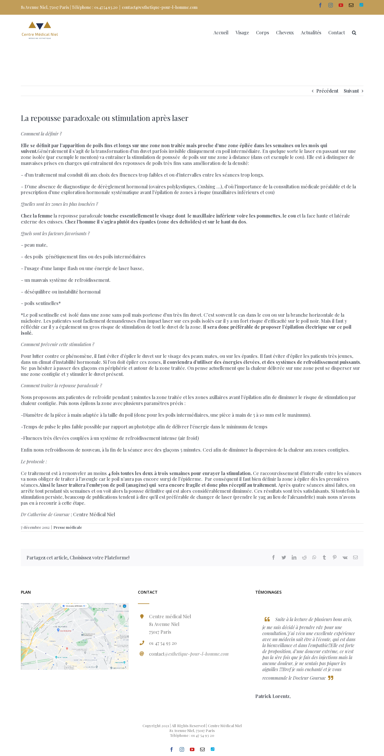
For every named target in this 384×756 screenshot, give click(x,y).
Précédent (327, 91)
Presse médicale (67, 527)
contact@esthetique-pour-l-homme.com (160, 7)
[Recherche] (354, 32)
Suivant (351, 91)
